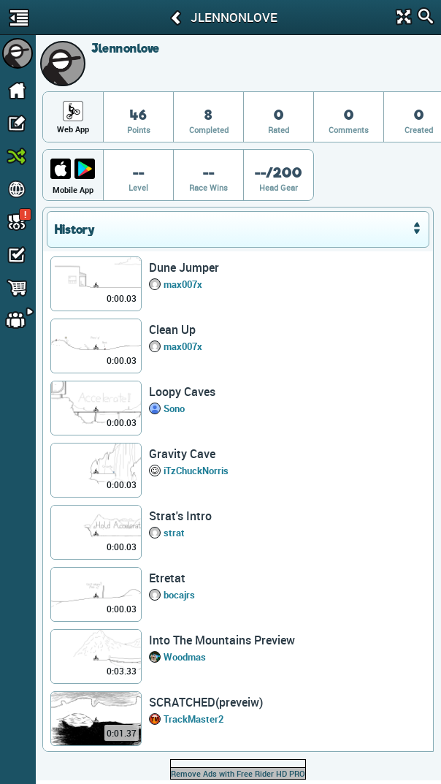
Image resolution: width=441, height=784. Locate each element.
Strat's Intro (180, 516)
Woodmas (185, 657)
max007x (183, 284)
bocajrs (179, 595)
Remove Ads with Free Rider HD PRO (238, 773)
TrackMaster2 (193, 719)
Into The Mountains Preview (222, 640)
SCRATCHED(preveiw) (206, 702)
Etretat (167, 578)
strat (174, 532)
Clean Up (172, 329)
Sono (174, 408)
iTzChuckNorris (196, 470)
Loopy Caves (182, 392)
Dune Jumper (184, 267)
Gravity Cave (182, 454)
